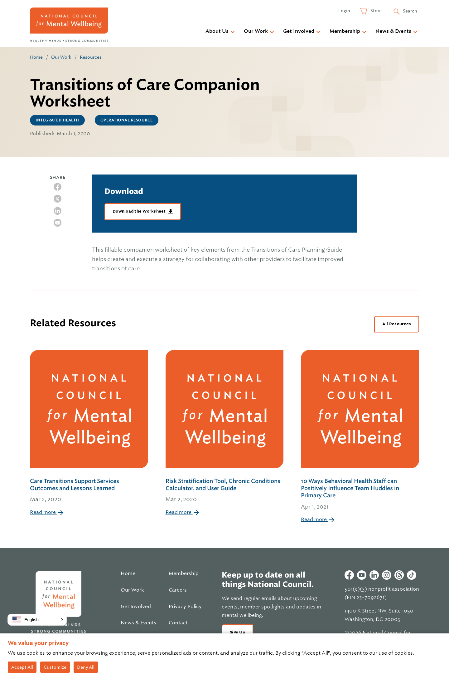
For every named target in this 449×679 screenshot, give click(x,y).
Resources (91, 57)
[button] (37, 619)
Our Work (256, 31)
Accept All (22, 667)
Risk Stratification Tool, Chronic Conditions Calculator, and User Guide (225, 490)
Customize (55, 667)
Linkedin (374, 575)
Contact (178, 623)
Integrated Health (57, 120)
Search (410, 11)
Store (375, 10)
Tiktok (411, 575)
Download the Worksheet (140, 211)
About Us (217, 31)
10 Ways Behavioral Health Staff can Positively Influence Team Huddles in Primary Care (360, 494)
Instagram (386, 575)
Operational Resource (126, 120)
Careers (178, 590)
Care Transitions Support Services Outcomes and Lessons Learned (89, 490)
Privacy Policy (185, 606)
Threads (399, 575)
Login (344, 10)
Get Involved (298, 31)
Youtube (361, 575)
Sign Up (237, 632)
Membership (345, 31)
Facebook (349, 575)
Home (36, 57)
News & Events (393, 31)
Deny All (85, 667)
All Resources (396, 324)
